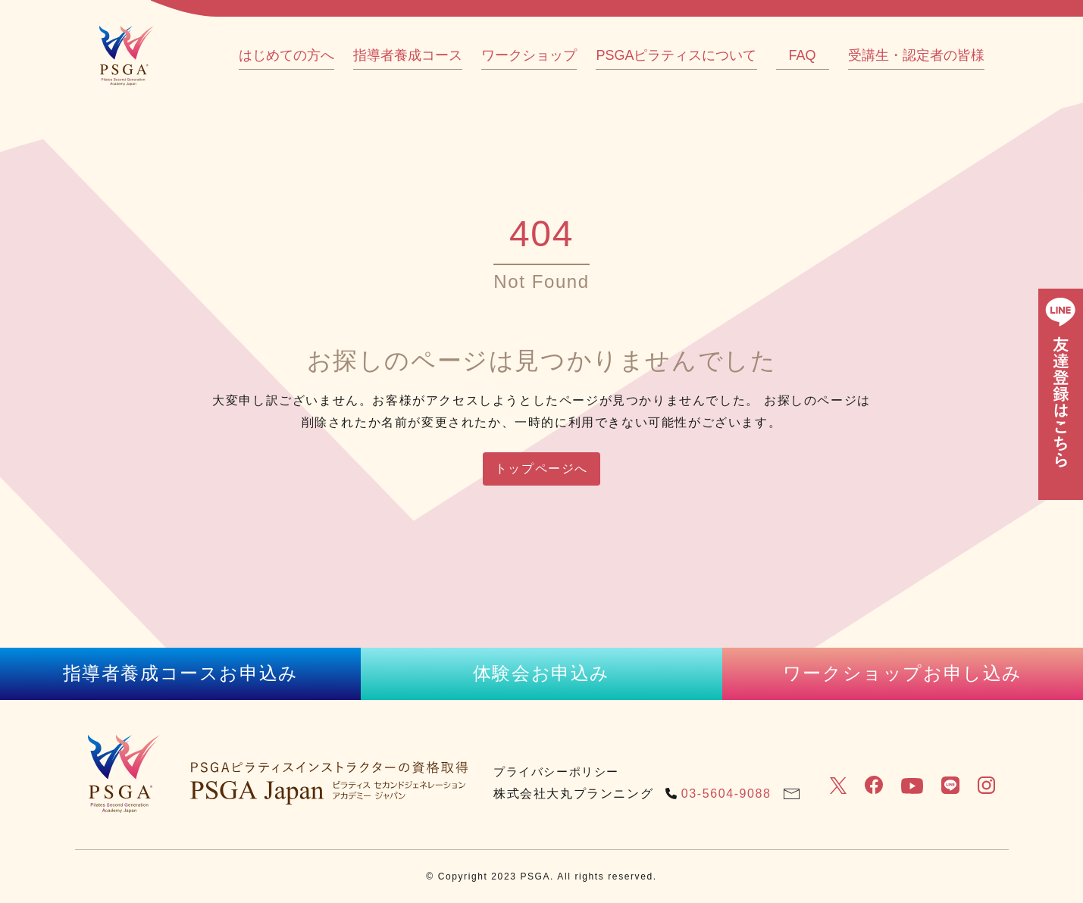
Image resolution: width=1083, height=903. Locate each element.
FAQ (801, 55)
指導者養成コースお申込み (181, 673)
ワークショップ (529, 55)
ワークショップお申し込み (902, 673)
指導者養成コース (407, 55)
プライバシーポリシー (556, 771)
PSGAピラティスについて (676, 55)
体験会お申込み (541, 673)
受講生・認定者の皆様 (916, 55)
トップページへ (541, 468)
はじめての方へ (286, 55)
